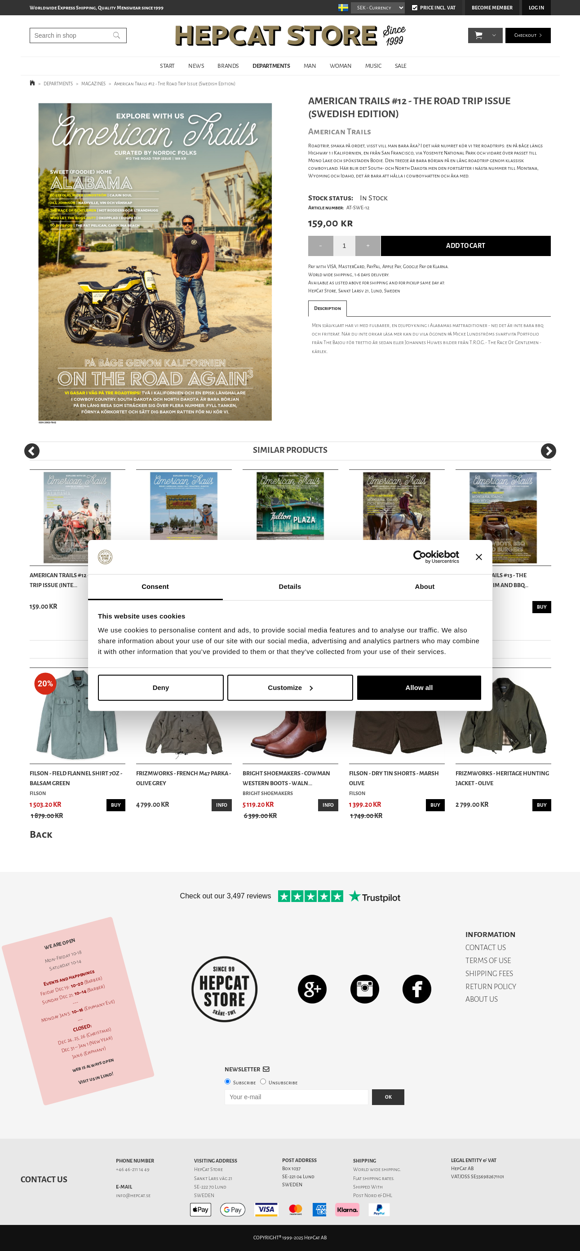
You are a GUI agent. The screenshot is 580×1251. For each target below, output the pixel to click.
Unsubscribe (283, 1082)
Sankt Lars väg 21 (213, 1178)
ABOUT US (481, 999)
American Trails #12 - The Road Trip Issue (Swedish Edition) (174, 84)
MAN (310, 66)
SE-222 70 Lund (210, 1187)
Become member (492, 7)
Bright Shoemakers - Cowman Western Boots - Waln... (286, 778)
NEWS (196, 66)
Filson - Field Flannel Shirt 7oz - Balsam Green (76, 778)
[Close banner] (479, 557)
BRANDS (228, 66)
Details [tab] (290, 586)
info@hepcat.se (133, 1195)
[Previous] (32, 451)
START (167, 66)
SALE (401, 66)
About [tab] (425, 586)
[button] (479, 36)
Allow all (419, 687)
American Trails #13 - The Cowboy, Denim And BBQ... (492, 580)
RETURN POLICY (490, 986)
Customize (290, 687)
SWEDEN (204, 1195)
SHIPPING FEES (489, 973)
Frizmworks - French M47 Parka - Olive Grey (183, 778)
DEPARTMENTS (271, 66)
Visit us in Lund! (95, 1078)
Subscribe (244, 1082)
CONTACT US (485, 947)
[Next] (548, 451)
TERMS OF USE (488, 960)
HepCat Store (208, 1169)
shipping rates (378, 1178)
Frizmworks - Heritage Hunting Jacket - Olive (502, 778)
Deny (161, 687)
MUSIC (373, 66)
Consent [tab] (155, 586)
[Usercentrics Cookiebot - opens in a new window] (420, 557)
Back (41, 834)
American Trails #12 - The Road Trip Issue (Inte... (73, 580)
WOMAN (341, 66)
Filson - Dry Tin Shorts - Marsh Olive (394, 778)
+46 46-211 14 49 (133, 1169)
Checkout (525, 35)
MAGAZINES (93, 84)
